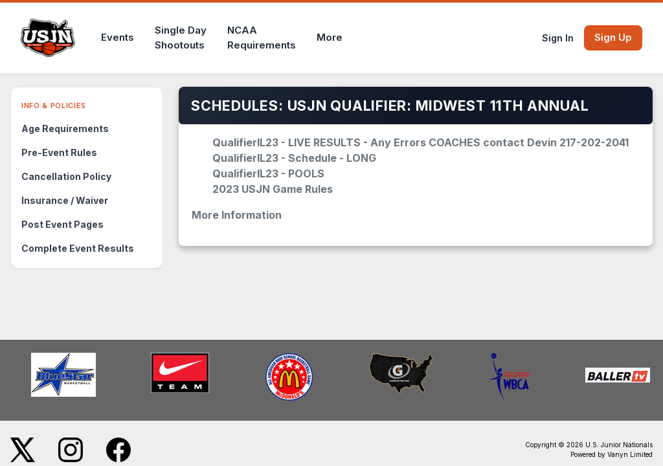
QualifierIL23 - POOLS (268, 173)
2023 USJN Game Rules (272, 189)
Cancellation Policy (66, 176)
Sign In (558, 37)
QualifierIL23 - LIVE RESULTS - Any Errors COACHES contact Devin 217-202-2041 (420, 142)
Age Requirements (65, 128)
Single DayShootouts (181, 37)
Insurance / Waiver (64, 200)
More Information (237, 214)
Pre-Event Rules (59, 152)
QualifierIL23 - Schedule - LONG (294, 157)
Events (117, 37)
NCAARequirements (261, 37)
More (330, 37)
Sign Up (613, 37)
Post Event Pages (62, 224)
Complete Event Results (77, 248)
